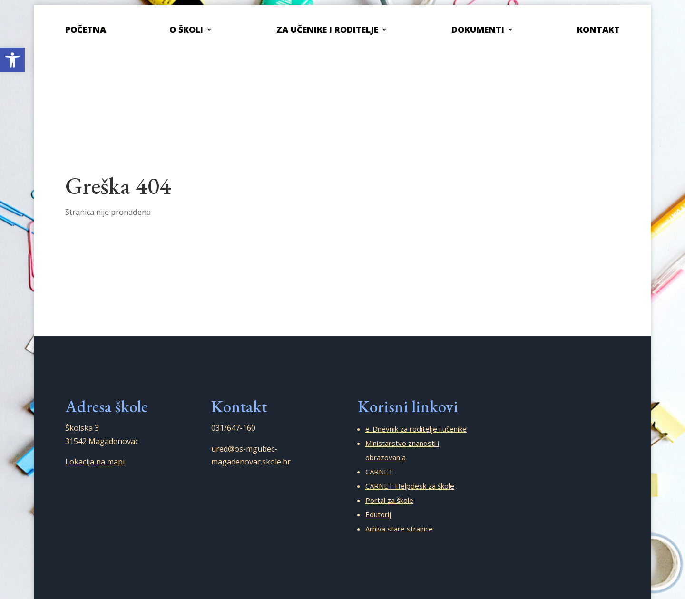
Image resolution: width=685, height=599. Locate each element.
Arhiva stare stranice (399, 528)
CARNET (379, 471)
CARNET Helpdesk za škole (409, 486)
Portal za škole (389, 500)
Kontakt (598, 29)
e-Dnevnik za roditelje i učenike (416, 429)
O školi (186, 29)
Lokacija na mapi (95, 461)
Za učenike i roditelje (327, 29)
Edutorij (378, 514)
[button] (12, 60)
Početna (85, 29)
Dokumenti (477, 29)
